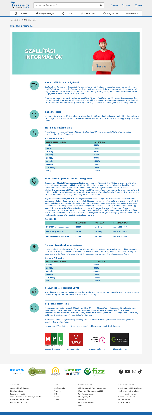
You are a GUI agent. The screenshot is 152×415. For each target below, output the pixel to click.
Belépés (126, 5)
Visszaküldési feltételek (127, 397)
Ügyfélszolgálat (59, 388)
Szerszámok (89, 13)
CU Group (57, 394)
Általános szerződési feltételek (130, 388)
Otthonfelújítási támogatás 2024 (90, 391)
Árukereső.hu (17, 373)
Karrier (56, 399)
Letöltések (82, 399)
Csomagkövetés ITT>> (53, 349)
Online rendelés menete (127, 394)
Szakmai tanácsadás (18, 394)
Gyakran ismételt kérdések (128, 391)
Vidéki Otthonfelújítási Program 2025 (92, 388)
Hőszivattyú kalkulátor (18, 402)
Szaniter (68, 13)
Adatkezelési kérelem (86, 402)
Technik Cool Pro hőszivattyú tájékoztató (25, 397)
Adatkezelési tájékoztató (19, 388)
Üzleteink (114, 5)
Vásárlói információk (126, 384)
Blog (80, 405)
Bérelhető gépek (16, 391)
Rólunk (56, 384)
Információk (14, 384)
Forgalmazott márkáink (87, 394)
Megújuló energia (46, 13)
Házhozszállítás (124, 402)
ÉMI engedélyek (84, 397)
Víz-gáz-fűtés (112, 13)
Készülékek (22, 13)
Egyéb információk (85, 384)
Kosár (138, 5)
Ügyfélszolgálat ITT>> (118, 349)
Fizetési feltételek (125, 399)
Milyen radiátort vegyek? (19, 399)
